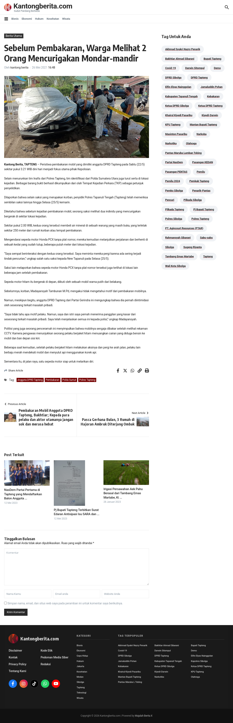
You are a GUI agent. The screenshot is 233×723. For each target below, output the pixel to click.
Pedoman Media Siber (54, 657)
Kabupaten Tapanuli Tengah (168, 661)
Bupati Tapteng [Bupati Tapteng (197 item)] (212, 58)
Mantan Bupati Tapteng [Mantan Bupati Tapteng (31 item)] (203, 124)
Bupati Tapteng (198, 645)
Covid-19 (122, 650)
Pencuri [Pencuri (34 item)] (169, 199)
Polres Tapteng (87, 379)
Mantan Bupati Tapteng (129, 677)
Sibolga (80, 682)
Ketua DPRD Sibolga (164, 666)
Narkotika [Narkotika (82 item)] (171, 143)
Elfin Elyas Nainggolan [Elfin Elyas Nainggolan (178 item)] (178, 86)
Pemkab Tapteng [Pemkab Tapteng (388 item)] (199, 181)
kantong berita (20, 67)
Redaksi (46, 664)
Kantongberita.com (43, 6)
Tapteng (81, 687)
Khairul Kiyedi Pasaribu (129, 671)
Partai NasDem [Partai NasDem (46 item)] (174, 162)
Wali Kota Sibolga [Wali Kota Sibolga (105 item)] (175, 266)
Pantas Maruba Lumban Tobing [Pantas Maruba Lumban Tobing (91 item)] (183, 152)
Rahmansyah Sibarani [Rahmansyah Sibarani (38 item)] (178, 237)
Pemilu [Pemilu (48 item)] (201, 171)
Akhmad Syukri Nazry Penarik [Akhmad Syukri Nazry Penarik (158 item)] (182, 49)
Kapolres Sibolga (199, 661)
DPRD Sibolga (125, 655)
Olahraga (195, 677)
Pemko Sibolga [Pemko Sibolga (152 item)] (174, 190)
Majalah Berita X (143, 715)
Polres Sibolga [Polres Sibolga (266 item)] (173, 218)
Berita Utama (14, 35)
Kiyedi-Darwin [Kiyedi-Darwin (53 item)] (210, 115)
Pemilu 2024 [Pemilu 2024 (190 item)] (172, 181)
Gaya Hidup (82, 655)
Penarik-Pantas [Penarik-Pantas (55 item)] (201, 190)
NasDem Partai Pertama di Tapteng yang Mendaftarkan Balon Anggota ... (23, 494)
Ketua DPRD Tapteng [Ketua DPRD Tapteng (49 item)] (210, 105)
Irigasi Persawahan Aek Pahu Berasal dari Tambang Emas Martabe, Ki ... (123, 493)
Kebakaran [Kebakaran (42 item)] (213, 96)
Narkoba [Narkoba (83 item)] (202, 134)
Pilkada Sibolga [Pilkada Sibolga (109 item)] (193, 199)
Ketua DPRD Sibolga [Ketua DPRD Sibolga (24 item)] (177, 105)
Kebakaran (123, 666)
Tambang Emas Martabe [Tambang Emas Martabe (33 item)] (179, 256)
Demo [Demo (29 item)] (217, 68)
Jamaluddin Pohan (127, 661)
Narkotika (159, 677)
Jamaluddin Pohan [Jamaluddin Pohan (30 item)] (211, 86)
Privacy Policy (17, 664)
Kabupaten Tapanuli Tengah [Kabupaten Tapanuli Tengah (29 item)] (181, 96)
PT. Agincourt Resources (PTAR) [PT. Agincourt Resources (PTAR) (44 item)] (184, 228)
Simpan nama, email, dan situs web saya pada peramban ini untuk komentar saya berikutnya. (65, 603)
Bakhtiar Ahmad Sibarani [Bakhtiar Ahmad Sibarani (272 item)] (179, 58)
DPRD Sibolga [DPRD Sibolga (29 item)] (173, 77)
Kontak (13, 657)
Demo (194, 650)
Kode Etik (46, 650)
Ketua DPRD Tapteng (201, 666)
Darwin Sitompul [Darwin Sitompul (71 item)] (194, 68)
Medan (80, 677)
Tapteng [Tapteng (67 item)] (208, 256)
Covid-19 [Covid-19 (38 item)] (170, 68)
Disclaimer (15, 650)
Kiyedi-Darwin (161, 671)
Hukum (39, 18)
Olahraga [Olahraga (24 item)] (191, 143)
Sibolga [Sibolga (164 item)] (169, 247)
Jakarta (80, 666)
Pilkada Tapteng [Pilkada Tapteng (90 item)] (174, 209)
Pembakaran (52, 379)
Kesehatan (53, 18)
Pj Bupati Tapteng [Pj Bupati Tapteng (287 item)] (203, 209)
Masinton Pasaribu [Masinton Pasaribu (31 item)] (176, 134)
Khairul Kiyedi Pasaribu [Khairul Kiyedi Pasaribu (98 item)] (178, 115)
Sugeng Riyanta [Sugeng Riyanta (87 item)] (192, 247)
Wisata (66, 18)
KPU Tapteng (197, 671)
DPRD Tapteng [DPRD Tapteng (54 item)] (199, 77)
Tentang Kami (17, 671)
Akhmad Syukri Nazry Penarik (132, 645)
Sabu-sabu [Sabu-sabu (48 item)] (206, 237)
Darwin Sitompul (163, 650)
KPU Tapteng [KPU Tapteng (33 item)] (172, 124)
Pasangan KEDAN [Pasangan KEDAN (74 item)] (202, 162)
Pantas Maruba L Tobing (130, 682)
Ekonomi (27, 18)
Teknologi (81, 692)
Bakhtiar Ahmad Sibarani (167, 645)
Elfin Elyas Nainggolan (202, 655)
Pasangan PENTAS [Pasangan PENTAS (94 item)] (176, 171)
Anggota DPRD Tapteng (30, 379)
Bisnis (15, 18)
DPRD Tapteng (162, 655)
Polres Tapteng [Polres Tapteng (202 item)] (200, 218)
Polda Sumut (69, 379)
